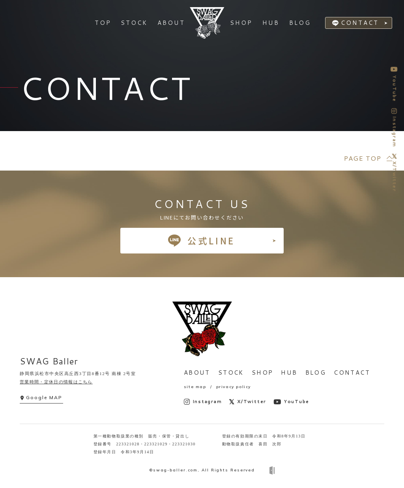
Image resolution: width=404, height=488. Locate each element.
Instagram (203, 401)
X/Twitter (247, 401)
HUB (289, 372)
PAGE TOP (362, 158)
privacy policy (233, 386)
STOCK (231, 372)
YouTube (291, 401)
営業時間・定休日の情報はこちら (56, 381)
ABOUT (197, 372)
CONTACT (361, 23)
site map (195, 386)
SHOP (262, 372)
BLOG (315, 372)
